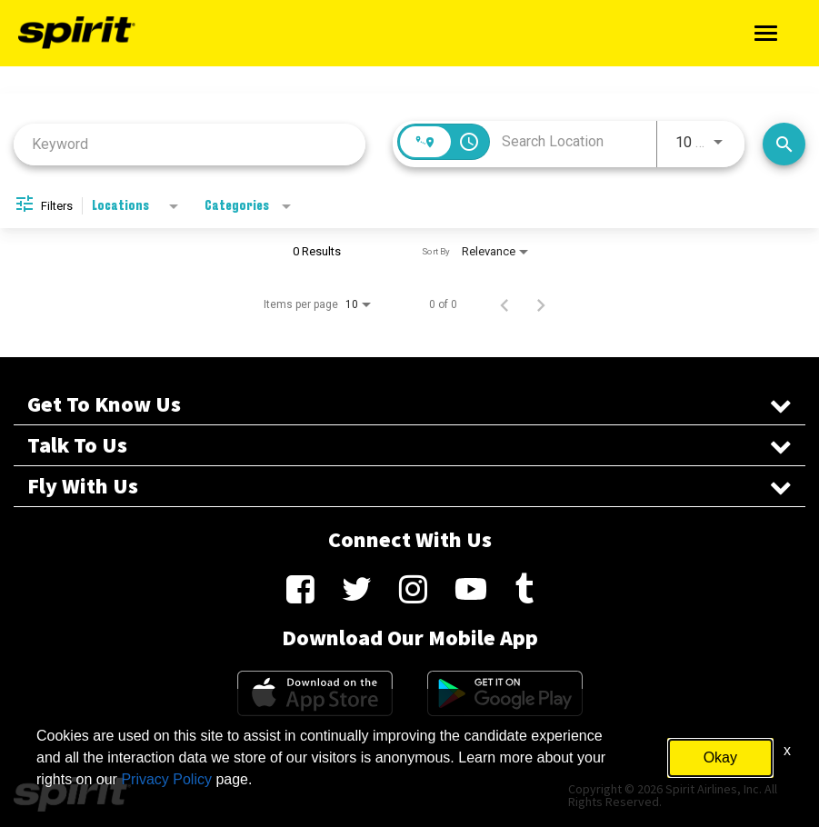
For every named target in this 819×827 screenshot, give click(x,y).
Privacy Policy (166, 779)
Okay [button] (720, 757)
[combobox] (189, 144)
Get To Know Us (409, 404)
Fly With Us (409, 486)
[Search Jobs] (784, 144)
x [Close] (787, 750)
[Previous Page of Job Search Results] (504, 304)
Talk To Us (409, 445)
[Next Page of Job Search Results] (541, 304)
